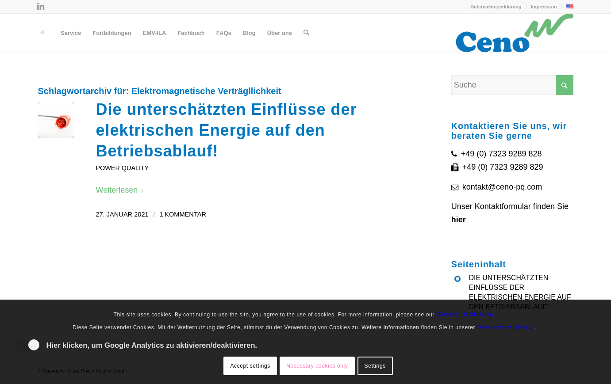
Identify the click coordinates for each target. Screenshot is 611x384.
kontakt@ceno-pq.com (502, 186)
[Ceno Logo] (514, 33)
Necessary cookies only (317, 366)
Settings (375, 366)
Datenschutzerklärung (496, 6)
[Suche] (306, 33)
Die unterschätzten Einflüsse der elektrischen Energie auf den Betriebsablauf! (226, 130)
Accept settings (250, 366)
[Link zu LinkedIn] (40, 6)
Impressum (544, 6)
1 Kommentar (182, 214)
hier (458, 219)
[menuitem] (496, 6)
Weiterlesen (120, 190)
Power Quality (122, 167)
